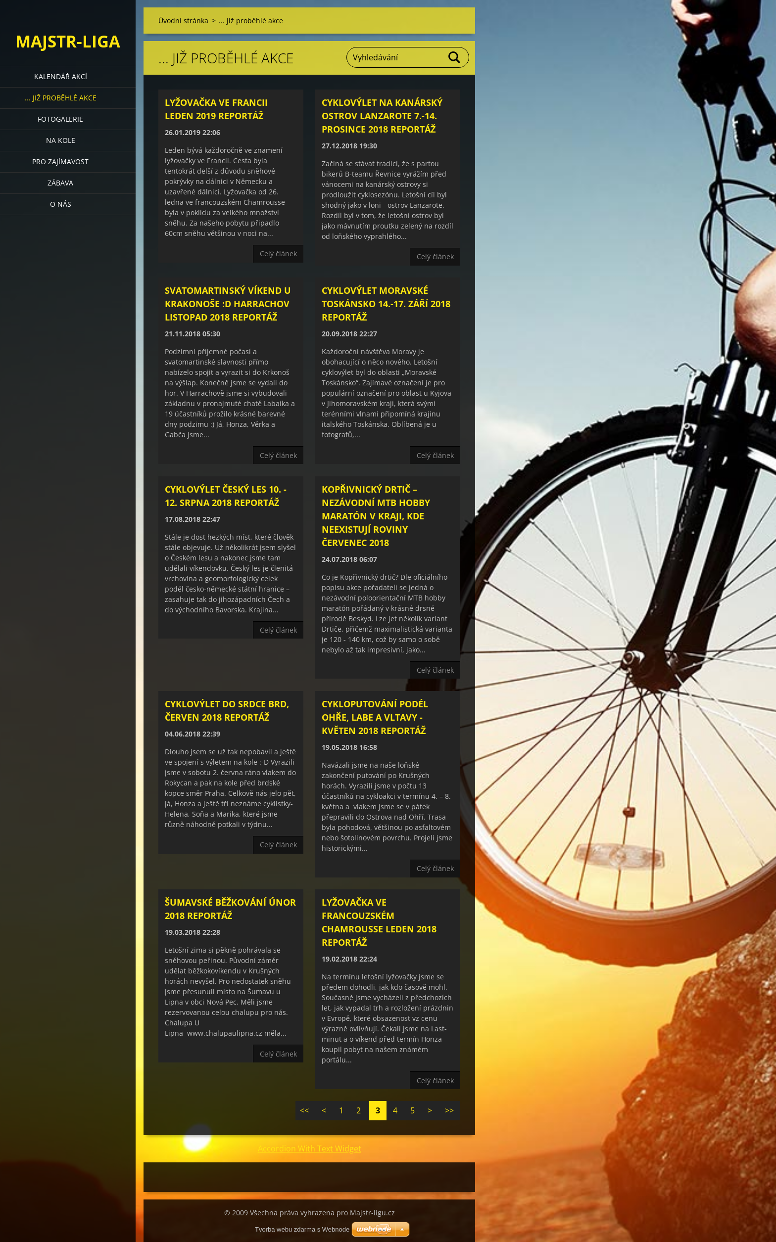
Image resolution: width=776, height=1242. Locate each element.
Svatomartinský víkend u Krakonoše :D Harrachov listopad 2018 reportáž (228, 303)
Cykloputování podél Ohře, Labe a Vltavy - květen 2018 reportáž (375, 717)
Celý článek (278, 253)
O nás (60, 204)
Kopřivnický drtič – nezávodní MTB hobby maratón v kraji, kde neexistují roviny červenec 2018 (376, 516)
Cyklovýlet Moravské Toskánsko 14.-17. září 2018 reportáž (386, 303)
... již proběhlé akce (61, 97)
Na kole (60, 140)
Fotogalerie (60, 119)
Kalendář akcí (60, 76)
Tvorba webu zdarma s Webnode (302, 1229)
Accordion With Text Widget (309, 1148)
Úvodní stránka (183, 20)
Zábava (60, 182)
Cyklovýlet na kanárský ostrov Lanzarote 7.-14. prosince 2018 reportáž (382, 115)
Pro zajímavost (60, 161)
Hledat (454, 57)
